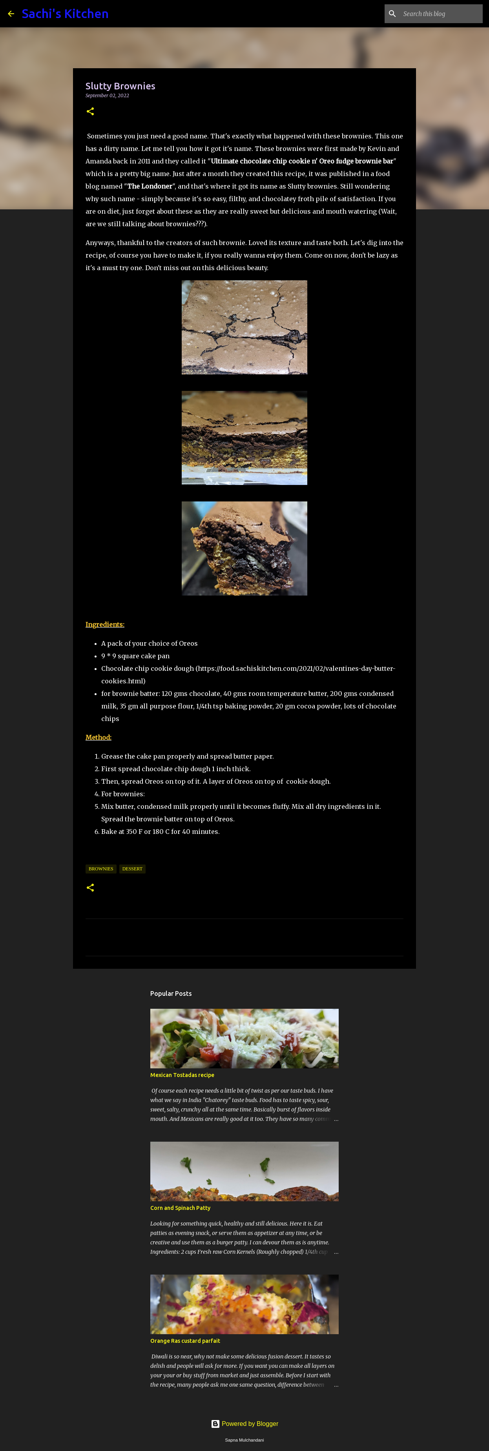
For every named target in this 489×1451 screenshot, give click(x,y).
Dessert (132, 869)
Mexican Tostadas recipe (182, 1075)
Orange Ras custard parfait (185, 1341)
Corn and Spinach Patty (180, 1208)
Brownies (101, 869)
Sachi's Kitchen (65, 13)
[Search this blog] (441, 13)
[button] (90, 112)
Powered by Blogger (245, 1423)
